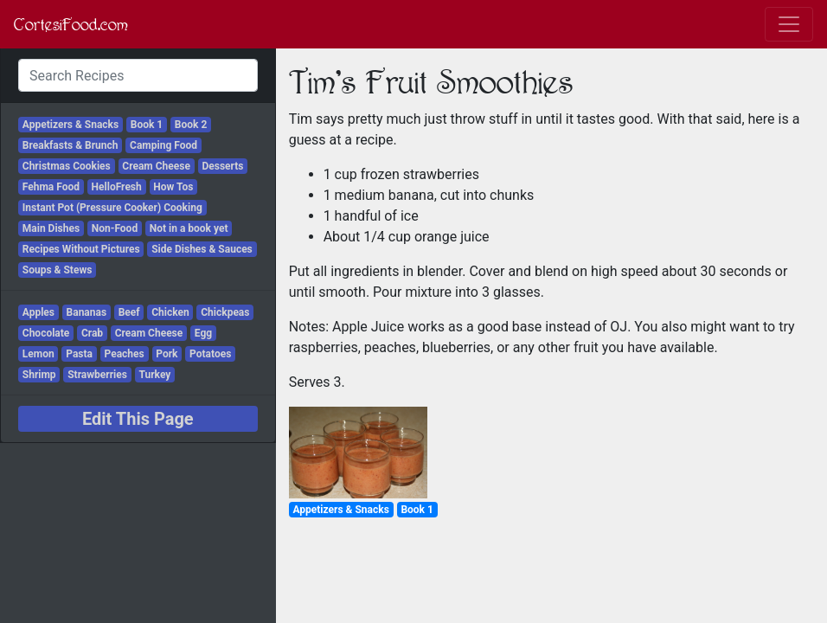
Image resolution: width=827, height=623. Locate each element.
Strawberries (97, 375)
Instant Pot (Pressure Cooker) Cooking (112, 208)
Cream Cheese (156, 166)
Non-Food (115, 228)
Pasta (79, 354)
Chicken (170, 312)
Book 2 (191, 125)
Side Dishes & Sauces (202, 249)
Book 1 (147, 125)
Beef (129, 312)
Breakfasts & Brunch (70, 145)
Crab (92, 333)
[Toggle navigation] (789, 24)
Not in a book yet (189, 228)
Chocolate (46, 333)
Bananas (87, 312)
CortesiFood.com (71, 24)
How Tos (173, 187)
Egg (203, 333)
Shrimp (39, 375)
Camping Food (163, 145)
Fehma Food (51, 187)
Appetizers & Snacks (70, 125)
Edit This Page (138, 418)
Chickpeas (225, 312)
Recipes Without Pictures (81, 249)
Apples (38, 312)
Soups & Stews (57, 270)
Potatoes (210, 354)
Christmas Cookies (66, 166)
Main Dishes (51, 228)
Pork (166, 354)
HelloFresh (117, 187)
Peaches (124, 354)
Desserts (222, 166)
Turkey (154, 375)
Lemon (38, 354)
